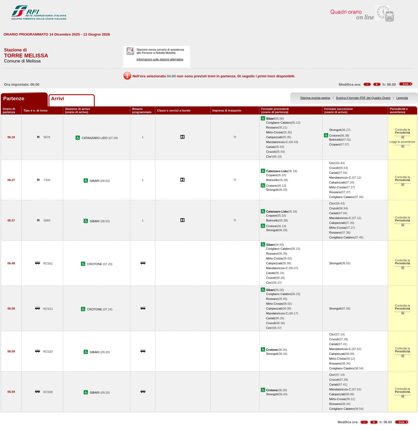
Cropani (334, 144)
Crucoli (270, 151)
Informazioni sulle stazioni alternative (159, 59)
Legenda (402, 97)
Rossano (272, 127)
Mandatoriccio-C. (277, 142)
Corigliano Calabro (278, 122)
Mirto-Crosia (274, 132)
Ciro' (269, 156)
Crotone (334, 135)
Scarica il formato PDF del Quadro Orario (363, 97)
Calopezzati (274, 137)
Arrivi (57, 98)
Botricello (335, 139)
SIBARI (95, 180)
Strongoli (335, 129)
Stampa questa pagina (315, 97)
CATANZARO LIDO (95, 138)
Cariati (270, 146)
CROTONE (95, 264)
